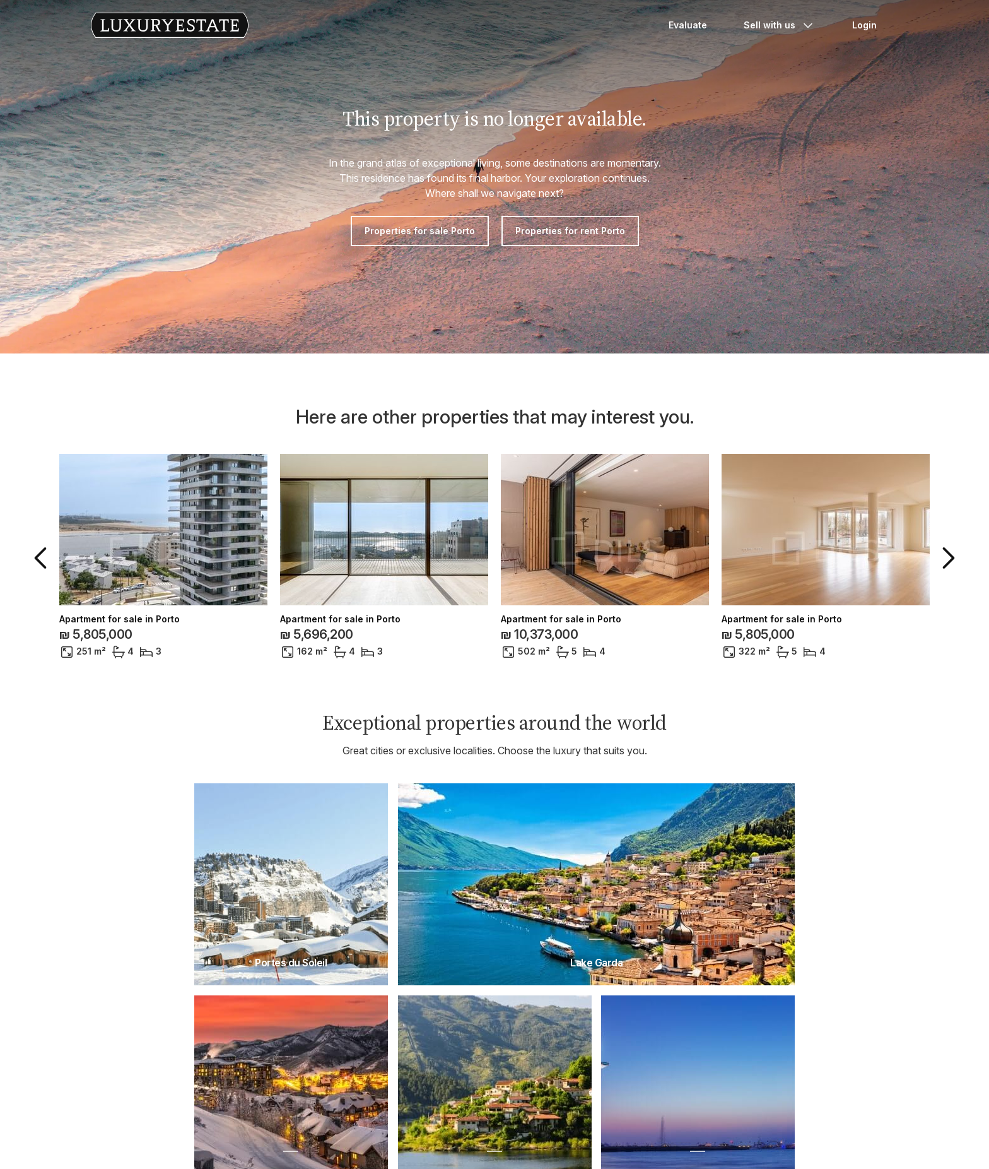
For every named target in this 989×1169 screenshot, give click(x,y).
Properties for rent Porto (570, 230)
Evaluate (688, 25)
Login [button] (864, 25)
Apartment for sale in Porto (119, 619)
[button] (43, 558)
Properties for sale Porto (420, 230)
